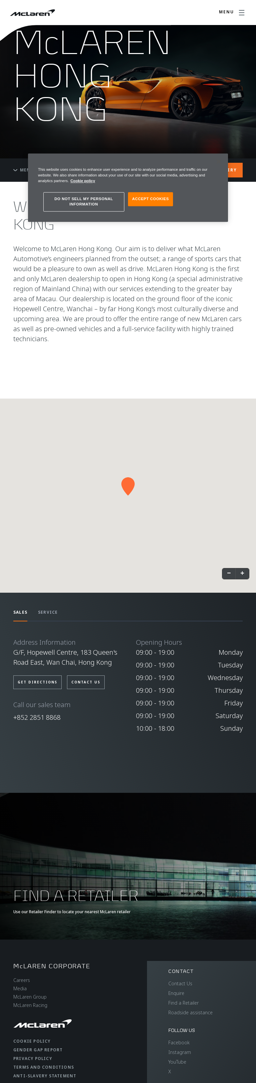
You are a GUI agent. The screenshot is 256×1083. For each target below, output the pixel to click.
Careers (21, 980)
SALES (20, 612)
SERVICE (48, 612)
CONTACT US (85, 682)
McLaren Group (30, 997)
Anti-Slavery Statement (44, 1076)
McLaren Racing (30, 1005)
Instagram (179, 1052)
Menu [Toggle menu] (23, 170)
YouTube (177, 1062)
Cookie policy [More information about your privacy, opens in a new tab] (82, 181)
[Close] (218, 161)
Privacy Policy (32, 1058)
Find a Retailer (183, 1003)
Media (20, 988)
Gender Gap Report (38, 1050)
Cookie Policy (32, 1041)
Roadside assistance (190, 1012)
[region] (128, 187)
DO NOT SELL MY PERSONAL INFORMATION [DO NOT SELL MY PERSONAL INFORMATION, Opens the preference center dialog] (83, 201)
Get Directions (37, 682)
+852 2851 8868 (37, 717)
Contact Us (180, 983)
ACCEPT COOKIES (150, 199)
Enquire (176, 993)
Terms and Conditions (43, 1067)
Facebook (179, 1042)
